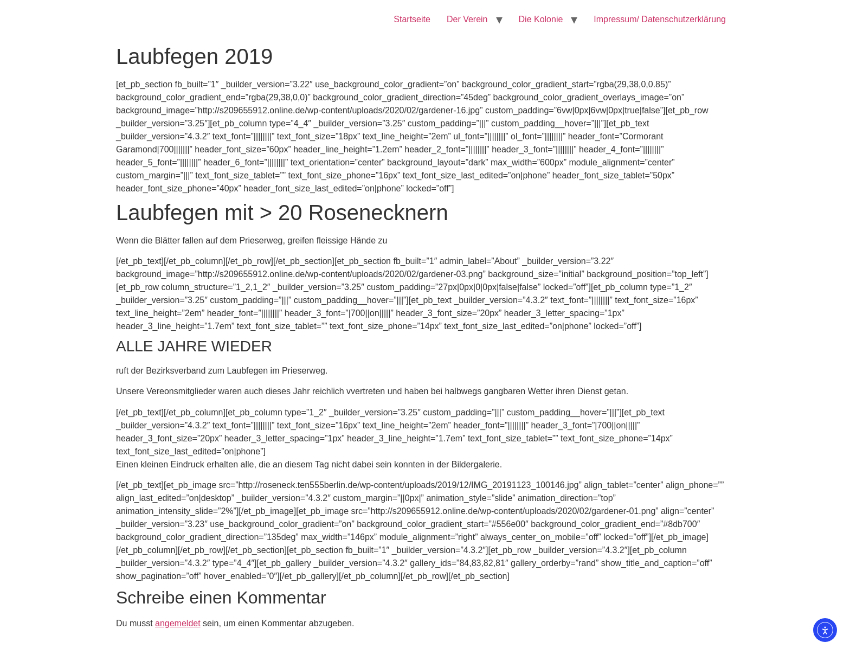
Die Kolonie (541, 19)
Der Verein (467, 19)
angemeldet (178, 623)
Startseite (412, 19)
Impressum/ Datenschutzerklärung (660, 19)
